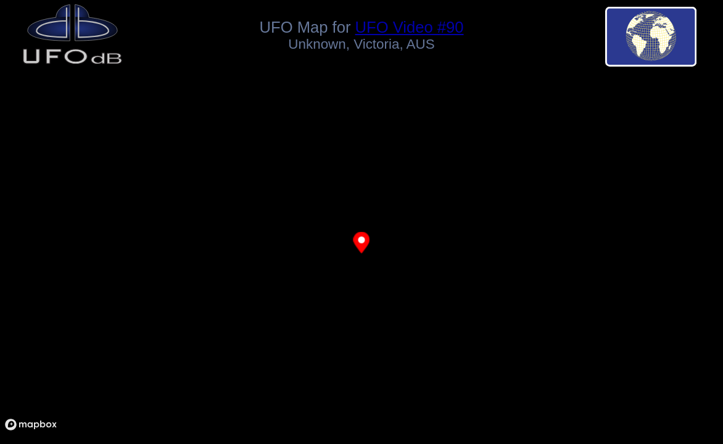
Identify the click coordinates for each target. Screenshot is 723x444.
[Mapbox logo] (31, 424)
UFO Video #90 (409, 27)
